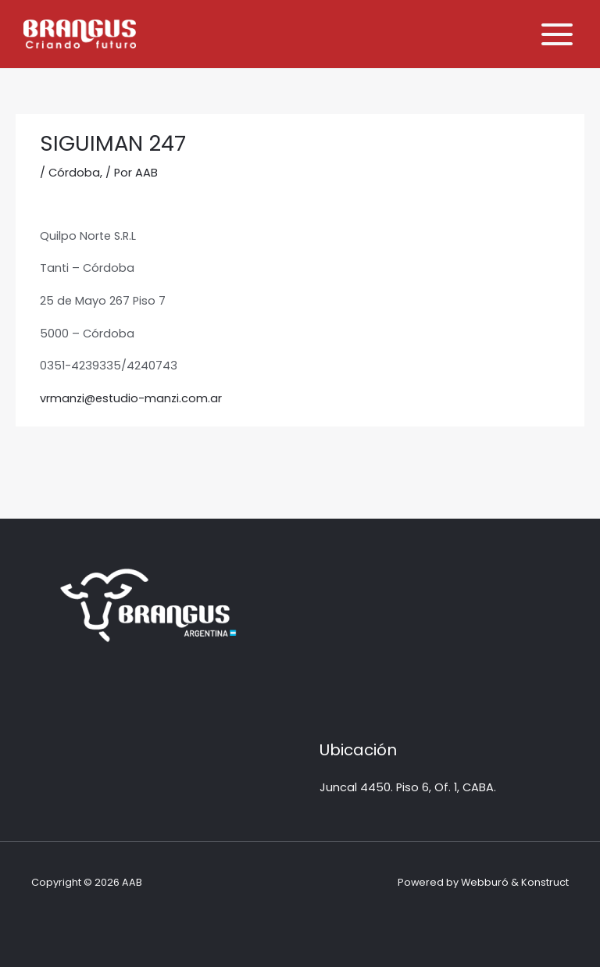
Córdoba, (75, 172)
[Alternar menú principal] (557, 34)
